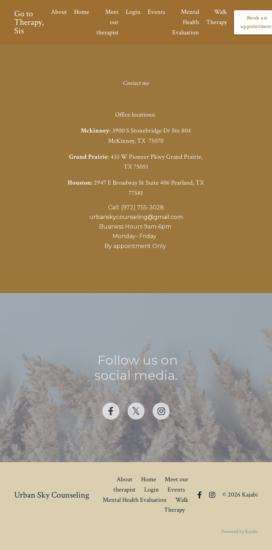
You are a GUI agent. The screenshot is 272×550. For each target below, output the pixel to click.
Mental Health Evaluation (185, 22)
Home (81, 12)
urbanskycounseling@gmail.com (136, 217)
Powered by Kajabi (239, 531)
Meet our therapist (107, 22)
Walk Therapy (216, 17)
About (59, 12)
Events (156, 12)
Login (133, 12)
